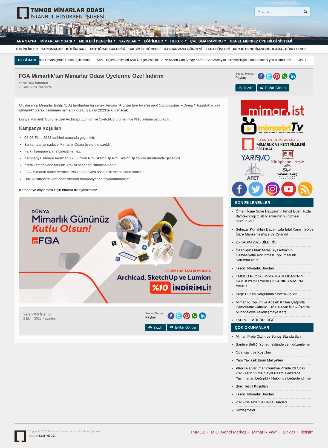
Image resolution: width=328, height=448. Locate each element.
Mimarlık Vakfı (265, 432)
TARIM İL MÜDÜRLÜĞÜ (255, 320)
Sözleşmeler (245, 410)
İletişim (307, 432)
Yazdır (245, 87)
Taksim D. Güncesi (144, 49)
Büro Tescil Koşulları (252, 386)
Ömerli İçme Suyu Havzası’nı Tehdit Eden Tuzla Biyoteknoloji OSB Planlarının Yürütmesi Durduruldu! (273, 216)
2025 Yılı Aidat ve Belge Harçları (261, 402)
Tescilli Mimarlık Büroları (255, 268)
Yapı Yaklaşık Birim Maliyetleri (259, 360)
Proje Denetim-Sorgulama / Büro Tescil (270, 49)
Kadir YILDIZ (47, 435)
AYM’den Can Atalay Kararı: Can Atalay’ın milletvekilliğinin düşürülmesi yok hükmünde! (245, 60)
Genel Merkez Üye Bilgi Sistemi (261, 41)
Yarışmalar (52, 49)
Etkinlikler (27, 49)
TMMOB (197, 432)
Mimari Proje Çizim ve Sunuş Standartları (268, 336)
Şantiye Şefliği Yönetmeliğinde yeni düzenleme (273, 344)
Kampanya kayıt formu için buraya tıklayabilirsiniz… (59, 190)
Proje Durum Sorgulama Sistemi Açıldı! (266, 294)
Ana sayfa (26, 41)
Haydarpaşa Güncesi (183, 49)
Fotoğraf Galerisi (107, 49)
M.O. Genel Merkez (228, 432)
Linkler (289, 432)
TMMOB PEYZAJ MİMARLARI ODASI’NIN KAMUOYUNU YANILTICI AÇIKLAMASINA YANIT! (269, 281)
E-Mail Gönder (273, 87)
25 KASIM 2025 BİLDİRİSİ (256, 242)
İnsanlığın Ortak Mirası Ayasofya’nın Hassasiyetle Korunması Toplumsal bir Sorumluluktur (266, 255)
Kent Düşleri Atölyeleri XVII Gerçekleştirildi (144, 60)
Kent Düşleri (217, 49)
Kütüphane (76, 49)
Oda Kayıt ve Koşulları (253, 352)
